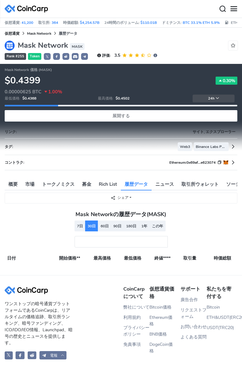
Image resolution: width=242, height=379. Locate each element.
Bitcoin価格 (160, 307)
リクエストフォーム (193, 313)
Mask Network (39, 33)
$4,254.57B (89, 22)
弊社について (136, 307)
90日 (117, 226)
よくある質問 (193, 337)
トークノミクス (58, 184)
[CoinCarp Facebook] (20, 355)
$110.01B (148, 22)
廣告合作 (189, 300)
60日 (105, 226)
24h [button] (213, 98)
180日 (131, 226)
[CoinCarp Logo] (28, 9)
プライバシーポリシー (136, 331)
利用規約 (132, 317)
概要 (13, 184)
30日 (92, 226)
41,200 (27, 22)
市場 (29, 184)
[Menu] (233, 9)
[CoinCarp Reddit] (32, 355)
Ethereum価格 (160, 320)
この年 (157, 226)
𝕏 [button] (47, 56)
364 (55, 22)
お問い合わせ (193, 327)
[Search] (222, 9)
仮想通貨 (12, 33)
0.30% (226, 80)
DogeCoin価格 (161, 347)
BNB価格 (158, 334)
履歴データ (136, 184)
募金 (86, 184)
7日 (80, 226)
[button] (56, 56)
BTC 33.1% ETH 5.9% (201, 22)
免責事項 (132, 344)
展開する (121, 116)
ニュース (164, 184)
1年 (144, 226)
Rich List (108, 184)
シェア (120, 197)
